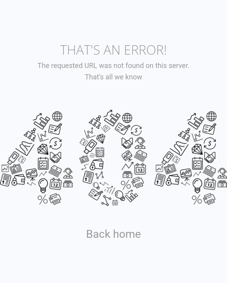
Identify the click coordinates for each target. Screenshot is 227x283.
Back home (113, 234)
